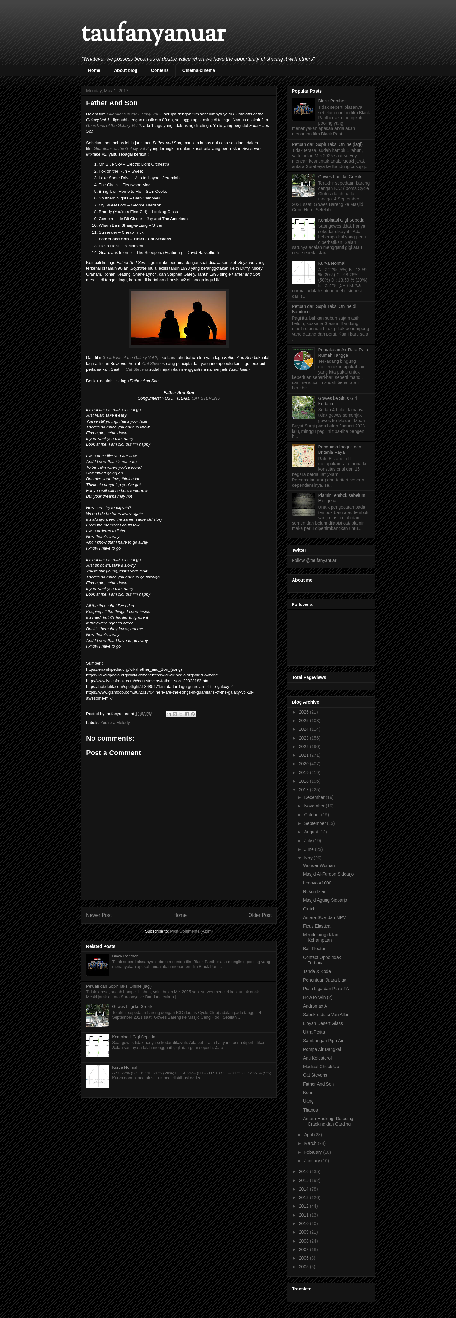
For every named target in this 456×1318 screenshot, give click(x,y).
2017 (304, 789)
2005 (304, 1266)
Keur (308, 1092)
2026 (304, 711)
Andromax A (315, 1005)
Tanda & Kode (317, 971)
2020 (304, 763)
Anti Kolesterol (317, 1057)
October (312, 814)
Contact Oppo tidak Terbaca (322, 960)
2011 (304, 1214)
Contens (160, 70)
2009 (304, 1232)
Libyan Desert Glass (323, 1023)
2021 (304, 755)
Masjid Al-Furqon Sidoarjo (328, 874)
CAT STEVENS (206, 398)
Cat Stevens (153, 363)
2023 (304, 738)
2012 (304, 1206)
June (309, 849)
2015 (304, 1180)
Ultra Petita (314, 1031)
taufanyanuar (153, 34)
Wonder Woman (319, 865)
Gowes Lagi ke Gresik (132, 1006)
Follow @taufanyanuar (314, 560)
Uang (308, 1101)
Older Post (260, 915)
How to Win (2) (317, 997)
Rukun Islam (315, 891)
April (309, 1134)
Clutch (309, 908)
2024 (304, 729)
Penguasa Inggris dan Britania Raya (339, 449)
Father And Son (318, 1083)
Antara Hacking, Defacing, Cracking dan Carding (329, 1121)
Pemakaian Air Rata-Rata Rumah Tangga (343, 352)
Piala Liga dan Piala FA (326, 988)
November (315, 805)
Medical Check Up (321, 1066)
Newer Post (99, 915)
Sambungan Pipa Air (323, 1040)
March (311, 1143)
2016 (304, 1171)
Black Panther (125, 956)
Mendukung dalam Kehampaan (321, 937)
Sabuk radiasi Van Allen (326, 1014)
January (312, 1160)
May (309, 857)
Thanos (310, 1109)
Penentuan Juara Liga (324, 979)
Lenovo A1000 (317, 882)
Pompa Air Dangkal (322, 1049)
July (308, 840)
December (315, 797)
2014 (304, 1188)
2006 (304, 1258)
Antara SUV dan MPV (324, 917)
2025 (304, 720)
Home (94, 70)
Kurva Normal (124, 1067)
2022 (304, 746)
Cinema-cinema (198, 70)
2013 (304, 1197)
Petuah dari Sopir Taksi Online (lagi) (119, 986)
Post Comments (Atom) (191, 931)
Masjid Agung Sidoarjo (325, 900)
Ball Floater (314, 948)
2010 (304, 1223)
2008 (304, 1240)
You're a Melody (115, 722)
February (313, 1152)
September (315, 823)
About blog (125, 70)
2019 (304, 772)
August (311, 831)
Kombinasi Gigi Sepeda (133, 1036)
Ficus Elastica (316, 926)
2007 (304, 1249)
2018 (304, 781)
